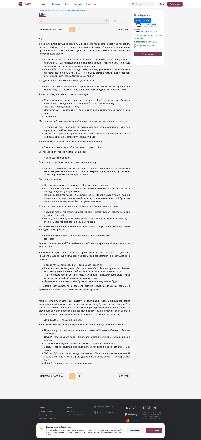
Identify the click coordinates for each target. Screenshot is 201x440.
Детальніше (134, 431)
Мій (81, 11)
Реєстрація (174, 4)
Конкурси (56, 4)
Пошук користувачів (74, 415)
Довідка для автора (47, 418)
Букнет (41, 11)
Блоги (67, 4)
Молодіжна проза (148, 32)
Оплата (69, 408)
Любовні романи (51, 11)
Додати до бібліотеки (146, 46)
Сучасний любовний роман (69, 11)
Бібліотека (91, 4)
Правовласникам (46, 411)
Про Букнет (71, 411)
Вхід (162, 4)
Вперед (123, 29)
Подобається (142, 20)
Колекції (78, 4)
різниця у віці (148, 35)
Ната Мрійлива (142, 15)
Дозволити (154, 431)
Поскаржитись (148, 54)
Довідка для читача (47, 415)
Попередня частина (51, 29)
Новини (42, 408)
